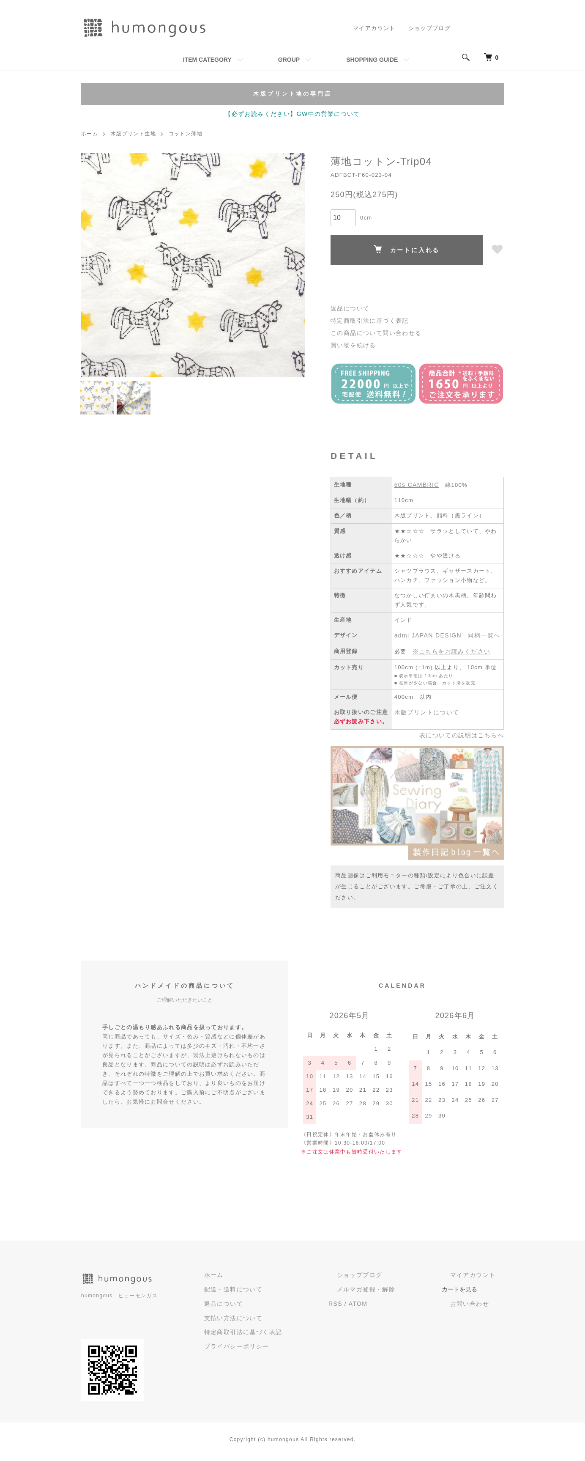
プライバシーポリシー (289, 1347)
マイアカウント (374, 28)
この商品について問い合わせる (373, 330)
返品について (349, 308)
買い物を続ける (352, 342)
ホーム (89, 133)
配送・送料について (286, 1293)
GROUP (289, 59)
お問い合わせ (480, 1307)
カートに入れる (407, 249)
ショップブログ (429, 28)
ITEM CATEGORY (207, 59)
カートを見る (479, 1293)
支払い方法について (286, 1320)
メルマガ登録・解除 (396, 1293)
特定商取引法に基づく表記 (367, 319)
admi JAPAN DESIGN (425, 642)
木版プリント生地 (133, 133)
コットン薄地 (185, 133)
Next (292, 264)
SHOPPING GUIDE (372, 59)
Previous (93, 264)
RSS (375, 1306)
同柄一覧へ (478, 642)
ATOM (397, 1306)
